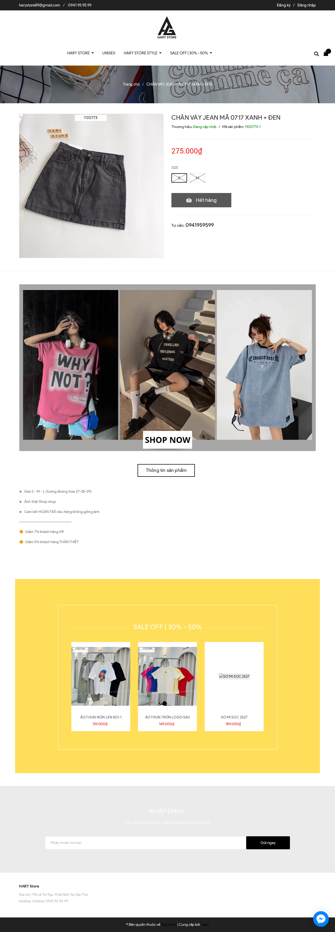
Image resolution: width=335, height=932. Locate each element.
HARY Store (29, 886)
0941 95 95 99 (79, 5)
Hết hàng (206, 200)
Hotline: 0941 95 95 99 (50, 901)
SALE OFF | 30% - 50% (167, 627)
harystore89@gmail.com (39, 5)
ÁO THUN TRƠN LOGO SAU (167, 717)
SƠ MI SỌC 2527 (234, 717)
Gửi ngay (268, 842)
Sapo (205, 924)
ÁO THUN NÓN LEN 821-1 (100, 717)
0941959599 (199, 225)
